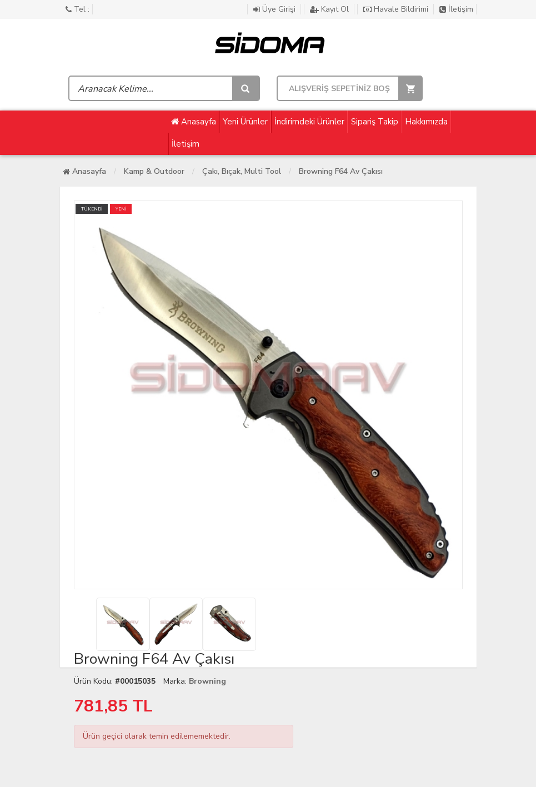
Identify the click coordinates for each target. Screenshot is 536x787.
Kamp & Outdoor (154, 171)
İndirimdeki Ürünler (309, 121)
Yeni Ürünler (245, 121)
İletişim (456, 9)
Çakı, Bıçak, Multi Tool (241, 171)
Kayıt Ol (330, 9)
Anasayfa (193, 121)
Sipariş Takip (374, 121)
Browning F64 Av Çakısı (341, 171)
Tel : (77, 9)
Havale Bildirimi (396, 9)
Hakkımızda (426, 121)
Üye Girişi (275, 9)
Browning (207, 681)
